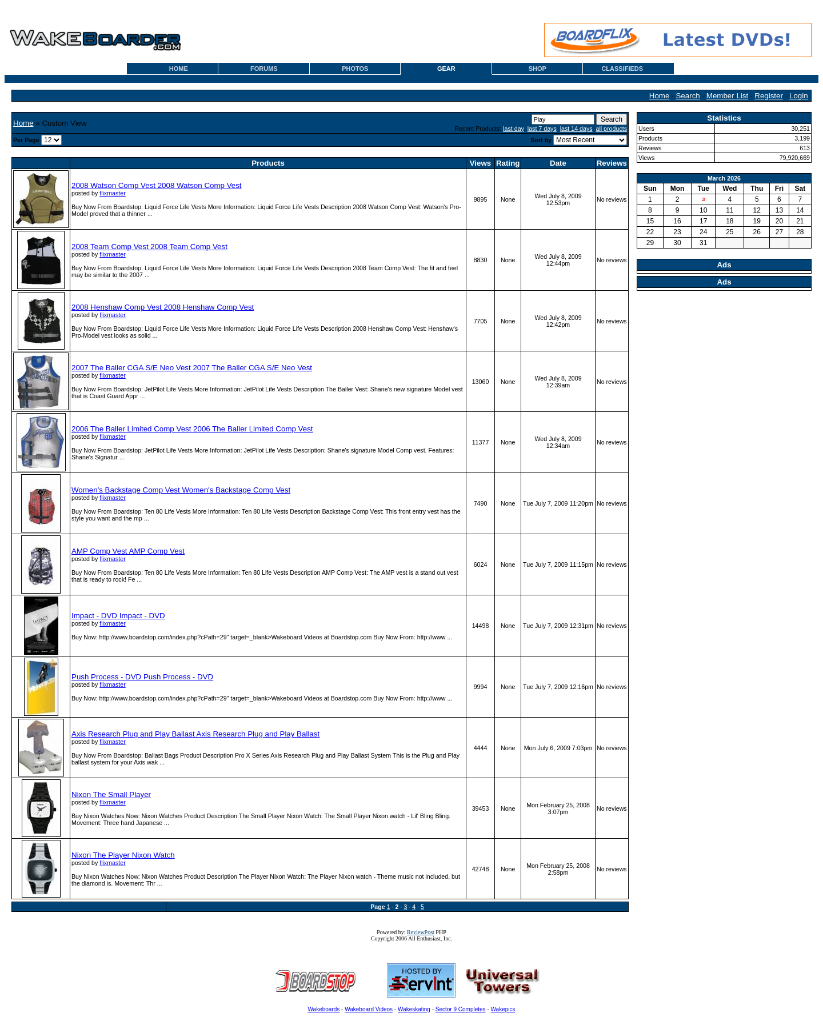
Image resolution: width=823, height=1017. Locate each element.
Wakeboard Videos (369, 1009)
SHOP (537, 68)
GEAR (446, 68)
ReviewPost (420, 932)
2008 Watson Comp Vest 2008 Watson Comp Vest (156, 185)
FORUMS (264, 68)
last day (513, 128)
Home (659, 95)
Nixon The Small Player (111, 794)
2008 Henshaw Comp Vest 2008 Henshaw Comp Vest (162, 307)
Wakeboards (324, 1009)
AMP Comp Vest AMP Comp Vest (128, 551)
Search (688, 95)
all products (612, 128)
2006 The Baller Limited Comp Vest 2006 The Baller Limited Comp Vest (192, 429)
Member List (727, 95)
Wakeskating (414, 1009)
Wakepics (503, 1009)
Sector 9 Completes (461, 1009)
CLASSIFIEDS (622, 68)
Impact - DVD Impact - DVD (118, 615)
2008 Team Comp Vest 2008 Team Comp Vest (149, 246)
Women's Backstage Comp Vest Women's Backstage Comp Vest (180, 490)
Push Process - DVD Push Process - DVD (142, 676)
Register (768, 95)
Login (798, 95)
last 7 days (542, 128)
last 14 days (576, 128)
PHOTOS (355, 68)
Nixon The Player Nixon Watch (123, 855)
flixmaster (112, 193)
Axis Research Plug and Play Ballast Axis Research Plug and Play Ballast (195, 734)
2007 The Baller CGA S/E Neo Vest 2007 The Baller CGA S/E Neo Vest (191, 367)
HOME (178, 68)
